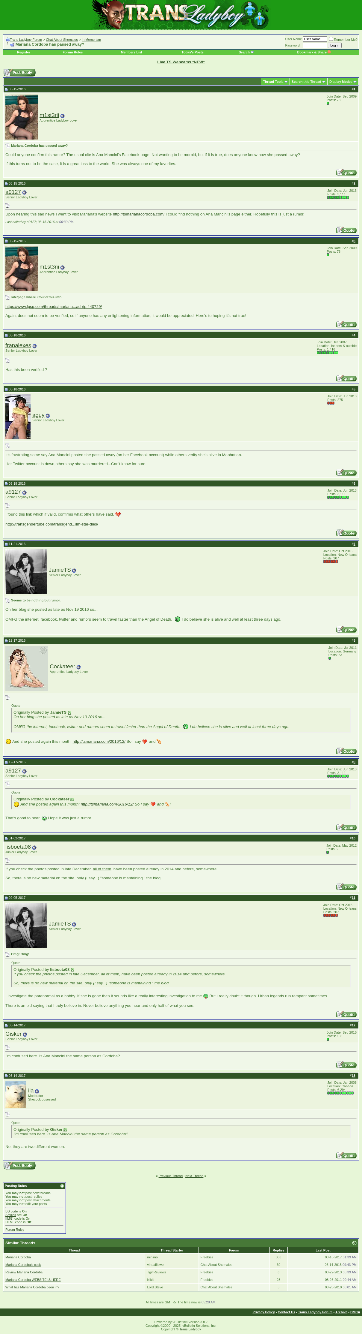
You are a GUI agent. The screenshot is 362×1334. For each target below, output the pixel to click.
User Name (293, 39)
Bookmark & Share (314, 52)
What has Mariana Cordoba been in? (32, 1287)
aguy (38, 415)
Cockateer (62, 666)
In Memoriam (91, 39)
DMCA (355, 1312)
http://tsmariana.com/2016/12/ (99, 741)
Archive (341, 1312)
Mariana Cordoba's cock (23, 1264)
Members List (131, 52)
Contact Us (286, 1312)
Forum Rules (73, 52)
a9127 (13, 192)
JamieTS (60, 570)
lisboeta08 (18, 847)
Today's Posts (193, 52)
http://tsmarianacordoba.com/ (139, 214)
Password (292, 45)
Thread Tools (273, 81)
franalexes (18, 345)
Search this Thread (306, 81)
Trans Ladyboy (190, 1329)
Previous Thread (171, 1176)
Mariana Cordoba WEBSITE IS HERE (33, 1279)
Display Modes (340, 81)
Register (23, 52)
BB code (11, 1211)
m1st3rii (49, 115)
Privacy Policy (263, 1312)
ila (31, 1090)
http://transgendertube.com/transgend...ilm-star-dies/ (51, 524)
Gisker (13, 1034)
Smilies (10, 1215)
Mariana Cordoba (18, 1257)
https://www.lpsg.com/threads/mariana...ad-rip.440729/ (53, 306)
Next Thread (194, 1176)
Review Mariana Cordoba (24, 1272)
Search (244, 52)
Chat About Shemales (62, 39)
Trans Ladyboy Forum (26, 39)
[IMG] (9, 1218)
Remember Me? (343, 39)
